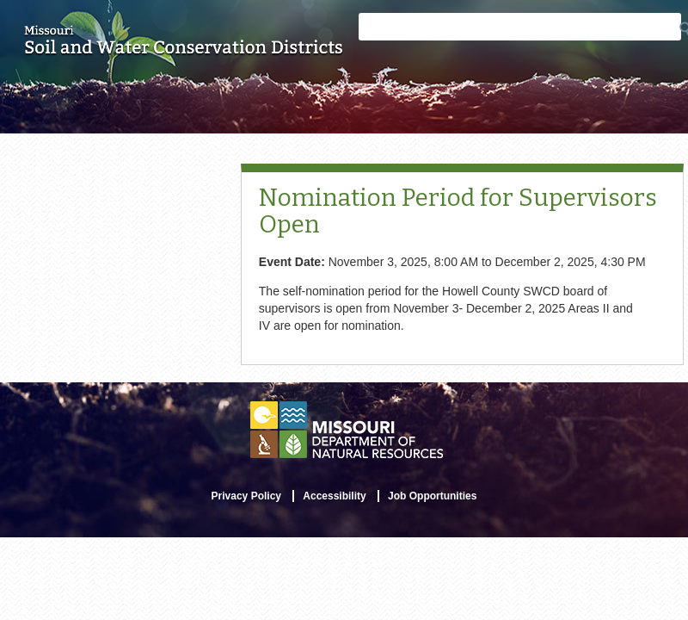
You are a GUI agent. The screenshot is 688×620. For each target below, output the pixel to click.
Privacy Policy (246, 496)
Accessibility (334, 496)
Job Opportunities (432, 496)
